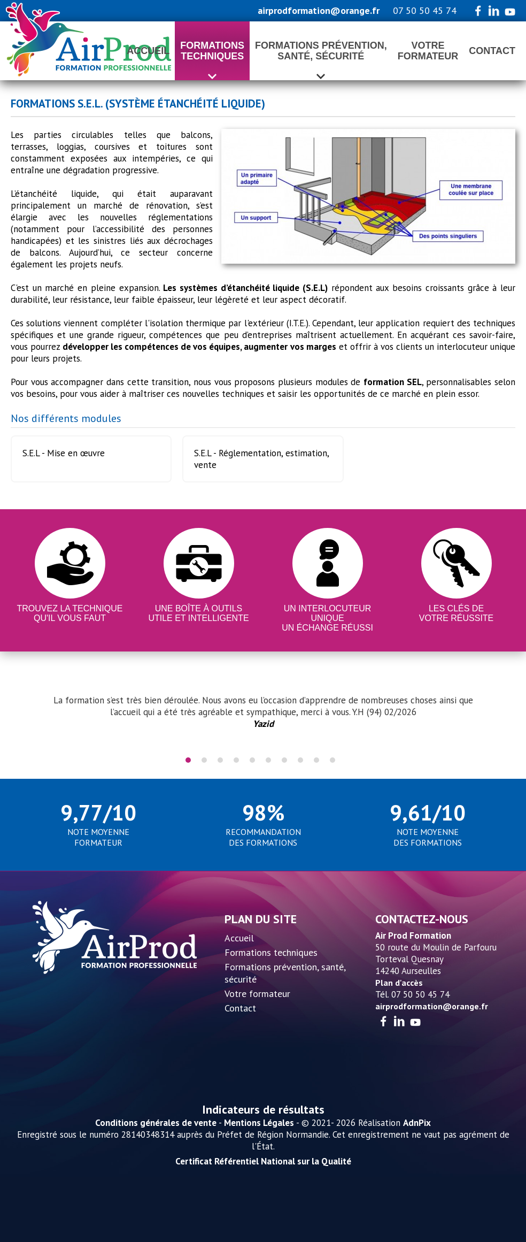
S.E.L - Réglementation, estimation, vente (261, 459)
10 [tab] (332, 760)
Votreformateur (428, 51)
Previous (29, 717)
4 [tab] (236, 760)
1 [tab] (188, 760)
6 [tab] (268, 760)
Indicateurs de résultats (263, 1109)
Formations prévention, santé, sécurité (285, 973)
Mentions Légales (259, 1123)
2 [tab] (204, 760)
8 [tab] (300, 760)
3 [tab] (220, 760)
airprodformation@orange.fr (319, 10)
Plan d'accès (399, 982)
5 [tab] (252, 760)
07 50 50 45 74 (425, 10)
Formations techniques (271, 952)
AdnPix (417, 1123)
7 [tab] (284, 760)
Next (496, 717)
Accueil (148, 50)
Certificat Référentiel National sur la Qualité (263, 1161)
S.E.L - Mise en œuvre (63, 453)
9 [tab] (316, 760)
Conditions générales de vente (155, 1123)
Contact (492, 50)
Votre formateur (257, 993)
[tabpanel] (263, 712)
